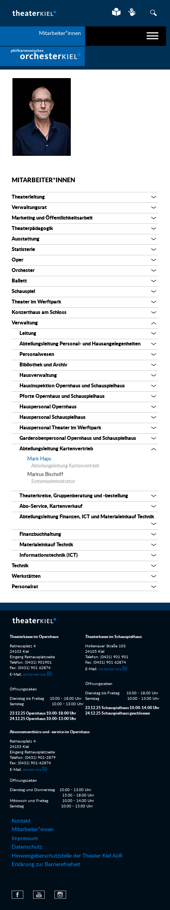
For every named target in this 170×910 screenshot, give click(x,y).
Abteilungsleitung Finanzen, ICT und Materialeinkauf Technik (86, 517)
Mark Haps (39, 459)
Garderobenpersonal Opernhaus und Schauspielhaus (77, 438)
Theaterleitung (28, 197)
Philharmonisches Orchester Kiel (42, 56)
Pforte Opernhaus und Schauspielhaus (62, 396)
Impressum (25, 838)
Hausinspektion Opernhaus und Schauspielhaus (72, 386)
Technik (20, 565)
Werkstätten (26, 576)
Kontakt (21, 821)
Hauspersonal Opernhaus (48, 407)
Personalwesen (36, 354)
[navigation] (126, 36)
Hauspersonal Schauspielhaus (52, 417)
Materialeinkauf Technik (46, 544)
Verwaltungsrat (29, 207)
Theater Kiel (34, 13)
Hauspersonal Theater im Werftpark (60, 428)
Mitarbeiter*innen (43, 180)
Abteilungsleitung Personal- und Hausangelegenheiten (79, 344)
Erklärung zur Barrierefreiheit (46, 864)
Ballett (19, 281)
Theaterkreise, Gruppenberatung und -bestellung (73, 496)
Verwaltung (25, 323)
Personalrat (25, 586)
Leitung (27, 333)
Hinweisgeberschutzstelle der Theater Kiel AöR (67, 856)
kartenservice (34, 674)
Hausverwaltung (38, 375)
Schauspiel (23, 291)
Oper (17, 260)
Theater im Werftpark (36, 302)
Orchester (23, 270)
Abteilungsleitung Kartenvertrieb (56, 449)
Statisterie (23, 249)
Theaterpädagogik (32, 228)
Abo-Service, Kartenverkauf (50, 506)
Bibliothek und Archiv (43, 365)
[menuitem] (42, 56)
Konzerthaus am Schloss (39, 312)
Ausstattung (25, 239)
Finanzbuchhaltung (40, 534)
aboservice (32, 770)
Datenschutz (27, 847)
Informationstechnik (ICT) (48, 555)
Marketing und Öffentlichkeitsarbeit (52, 218)
